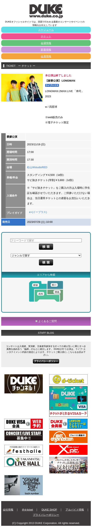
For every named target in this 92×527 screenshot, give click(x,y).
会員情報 (46, 56)
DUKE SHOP (49, 509)
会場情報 (46, 43)
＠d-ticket (27, 509)
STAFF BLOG (46, 332)
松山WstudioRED (37, 167)
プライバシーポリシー (46, 514)
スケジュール (46, 29)
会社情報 (8, 509)
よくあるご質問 (47, 321)
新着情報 (46, 49)
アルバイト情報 (75, 509)
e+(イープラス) (38, 212)
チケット (46, 36)
